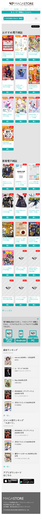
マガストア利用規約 (9, 502)
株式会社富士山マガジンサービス (20, 507)
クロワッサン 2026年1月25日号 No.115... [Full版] (34, 240)
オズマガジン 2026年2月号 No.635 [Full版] (20, 240)
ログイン (6, 9)
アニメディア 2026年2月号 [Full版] (20, 298)
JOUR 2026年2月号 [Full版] (21, 115)
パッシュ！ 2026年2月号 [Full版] (7, 211)
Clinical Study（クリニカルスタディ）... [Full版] (33, 116)
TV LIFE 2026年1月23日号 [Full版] (8, 86)
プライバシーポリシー (26, 502)
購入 (7, 59)
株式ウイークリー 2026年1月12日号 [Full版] (7, 54)
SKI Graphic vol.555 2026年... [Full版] (34, 211)
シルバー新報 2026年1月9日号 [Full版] (34, 182)
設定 (26, 9)
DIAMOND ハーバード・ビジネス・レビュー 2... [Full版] (21, 183)
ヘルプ (35, 9)
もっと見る (7, 310)
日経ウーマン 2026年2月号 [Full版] (20, 269)
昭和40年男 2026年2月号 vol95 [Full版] (8, 298)
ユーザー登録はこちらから (21, 12)
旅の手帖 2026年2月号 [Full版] (7, 239)
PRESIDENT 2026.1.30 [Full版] (7, 143)
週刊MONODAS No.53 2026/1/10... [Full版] (33, 87)
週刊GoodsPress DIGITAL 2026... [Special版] (33, 270)
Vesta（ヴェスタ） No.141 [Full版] (20, 53)
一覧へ (6, 415)
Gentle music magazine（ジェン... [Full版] (20, 87)
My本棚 (16, 9)
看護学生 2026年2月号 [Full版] (7, 115)
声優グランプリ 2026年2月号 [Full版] (33, 299)
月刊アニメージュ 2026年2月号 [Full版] (7, 183)
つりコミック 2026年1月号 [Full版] (34, 53)
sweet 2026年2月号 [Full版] (21, 211)
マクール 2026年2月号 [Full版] (7, 269)
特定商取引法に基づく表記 (11, 504)
